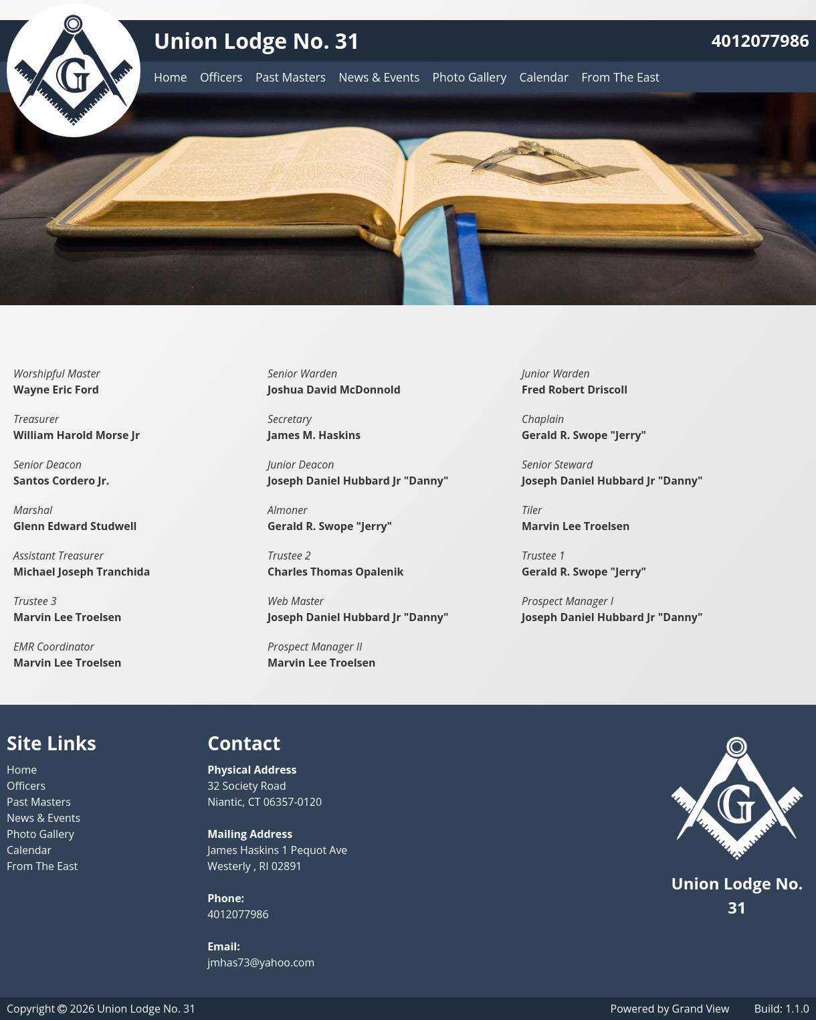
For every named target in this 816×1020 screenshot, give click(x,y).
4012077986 (760, 40)
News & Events (378, 77)
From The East (620, 77)
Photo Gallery (470, 77)
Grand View (701, 1008)
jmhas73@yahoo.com (260, 962)
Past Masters (291, 77)
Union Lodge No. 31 (256, 40)
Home (170, 77)
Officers (221, 77)
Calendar (544, 77)
